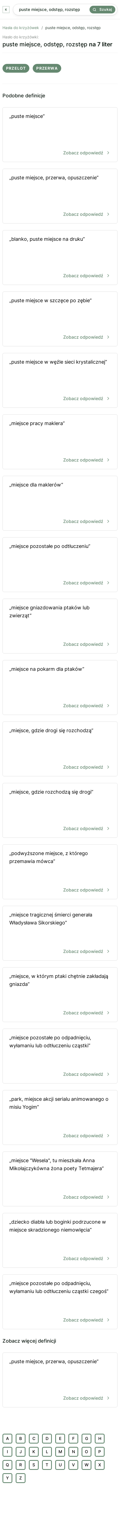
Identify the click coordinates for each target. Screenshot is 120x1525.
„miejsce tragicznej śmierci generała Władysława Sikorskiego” (60, 933)
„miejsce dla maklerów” (60, 503)
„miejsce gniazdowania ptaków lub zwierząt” (60, 626)
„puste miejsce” (60, 135)
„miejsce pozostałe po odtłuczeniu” (60, 565)
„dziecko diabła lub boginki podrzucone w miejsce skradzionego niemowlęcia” (60, 1241)
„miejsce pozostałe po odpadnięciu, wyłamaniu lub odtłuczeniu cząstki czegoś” (60, 1302)
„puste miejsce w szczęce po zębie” (60, 319)
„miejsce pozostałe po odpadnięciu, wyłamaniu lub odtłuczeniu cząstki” (60, 1056)
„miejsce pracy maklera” (60, 442)
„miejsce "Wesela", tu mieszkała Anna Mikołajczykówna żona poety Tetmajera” (60, 1179)
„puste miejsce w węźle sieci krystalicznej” (60, 381)
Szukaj (102, 9)
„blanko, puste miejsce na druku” (60, 258)
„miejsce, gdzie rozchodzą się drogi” (60, 811)
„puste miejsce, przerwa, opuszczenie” (60, 196)
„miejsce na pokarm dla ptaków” (60, 688)
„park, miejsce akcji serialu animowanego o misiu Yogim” (60, 1118)
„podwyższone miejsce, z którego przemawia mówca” (60, 872)
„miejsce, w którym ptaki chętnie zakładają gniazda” (60, 995)
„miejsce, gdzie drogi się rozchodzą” (60, 749)
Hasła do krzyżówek (20, 27)
